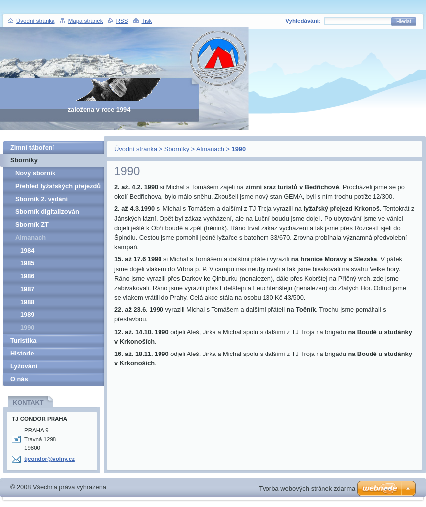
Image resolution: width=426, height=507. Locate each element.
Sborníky (177, 148)
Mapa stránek (85, 21)
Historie (22, 353)
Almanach (210, 148)
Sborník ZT (32, 224)
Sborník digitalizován (47, 211)
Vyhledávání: (302, 21)
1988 (27, 301)
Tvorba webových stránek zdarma (307, 488)
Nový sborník (35, 173)
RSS (122, 21)
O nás (19, 379)
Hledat (403, 21)
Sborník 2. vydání (41, 199)
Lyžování (23, 366)
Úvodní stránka (135, 148)
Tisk (147, 21)
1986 (27, 276)
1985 (27, 263)
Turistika (23, 340)
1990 (27, 327)
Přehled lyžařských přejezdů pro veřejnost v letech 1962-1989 (58, 187)
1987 (27, 289)
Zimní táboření (32, 147)
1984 (27, 250)
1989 (27, 314)
